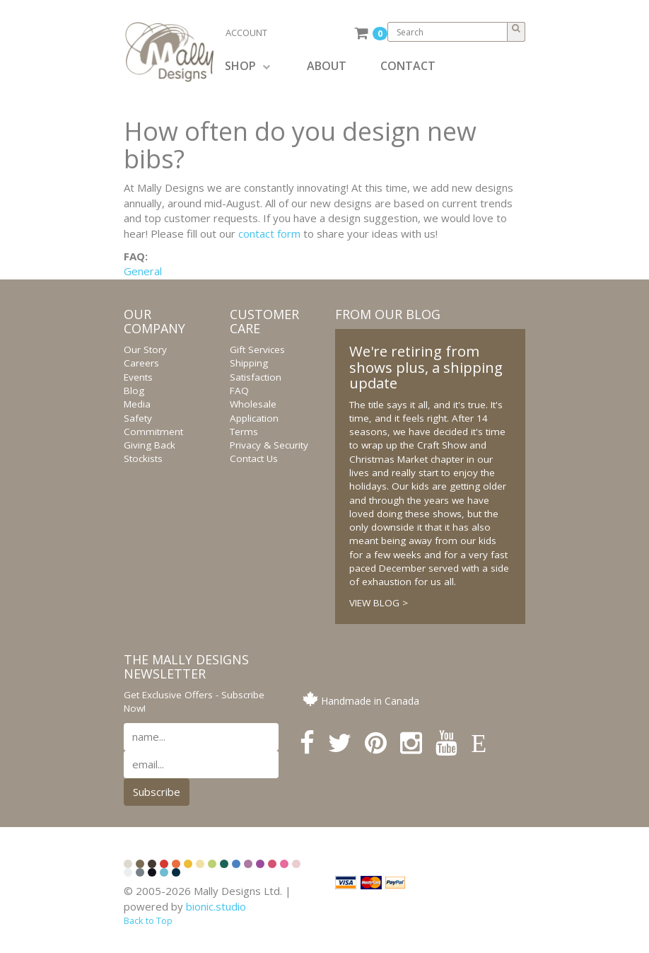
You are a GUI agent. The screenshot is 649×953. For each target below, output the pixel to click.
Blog (134, 390)
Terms (244, 431)
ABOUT (326, 66)
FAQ (239, 390)
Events (138, 377)
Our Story (145, 349)
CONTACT (407, 66)
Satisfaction (255, 377)
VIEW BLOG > (378, 602)
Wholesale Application (254, 411)
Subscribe (156, 792)
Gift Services (257, 349)
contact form (269, 233)
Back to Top (148, 920)
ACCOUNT (246, 32)
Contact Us (254, 458)
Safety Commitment (153, 425)
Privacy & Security (269, 445)
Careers (141, 363)
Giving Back (149, 445)
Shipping (249, 363)
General (143, 271)
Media (137, 404)
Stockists (143, 458)
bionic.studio (216, 906)
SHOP (247, 66)
